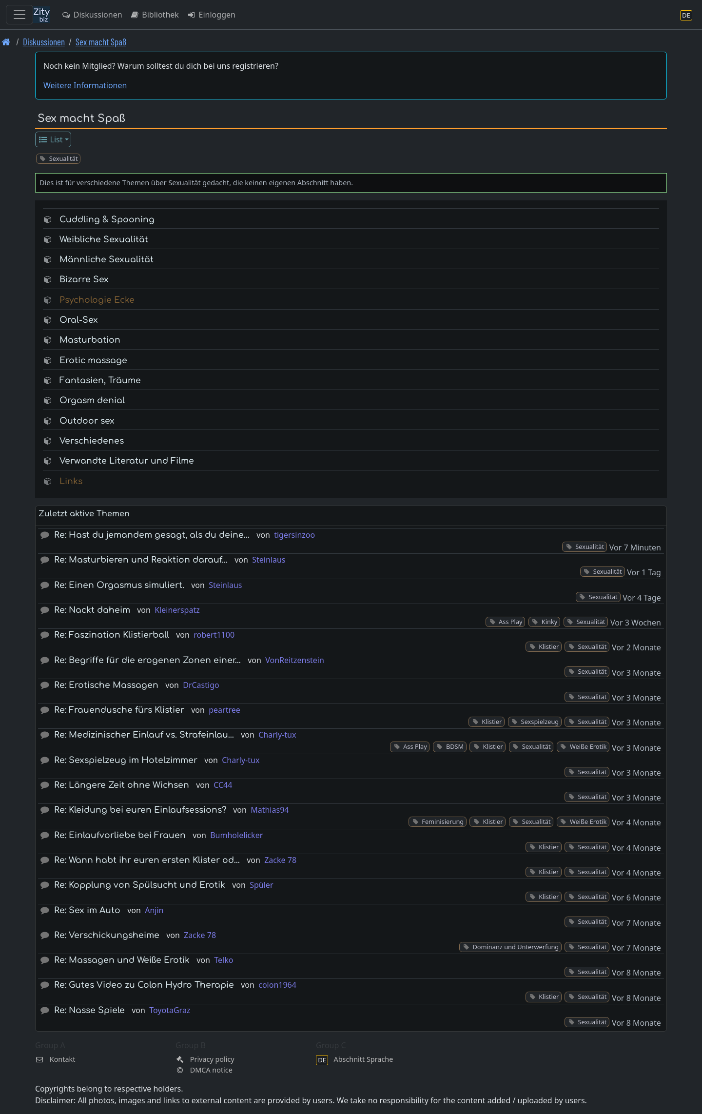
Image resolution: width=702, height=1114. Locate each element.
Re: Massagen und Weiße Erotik (122, 960)
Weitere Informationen (85, 85)
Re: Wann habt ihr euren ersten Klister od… (147, 860)
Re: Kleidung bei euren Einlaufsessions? (140, 810)
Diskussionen (91, 14)
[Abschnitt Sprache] (686, 15)
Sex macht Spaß (101, 41)
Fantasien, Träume (100, 380)
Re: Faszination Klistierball (111, 635)
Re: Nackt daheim (92, 610)
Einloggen (211, 14)
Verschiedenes (91, 441)
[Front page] (6, 41)
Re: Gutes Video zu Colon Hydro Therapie (144, 985)
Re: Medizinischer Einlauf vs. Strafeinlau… (144, 735)
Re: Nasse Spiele (89, 1010)
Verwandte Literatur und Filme (126, 461)
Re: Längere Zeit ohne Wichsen (121, 785)
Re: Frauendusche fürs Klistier (119, 710)
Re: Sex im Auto (87, 910)
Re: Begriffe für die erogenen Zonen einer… (147, 660)
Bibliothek (154, 14)
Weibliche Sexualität (103, 239)
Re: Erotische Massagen (106, 685)
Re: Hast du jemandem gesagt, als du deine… (152, 535)
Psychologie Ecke (97, 300)
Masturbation (89, 340)
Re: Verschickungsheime (106, 935)
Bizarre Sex (84, 279)
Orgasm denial (92, 400)
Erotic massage (93, 360)
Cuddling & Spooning (107, 219)
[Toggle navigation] (19, 14)
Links (70, 481)
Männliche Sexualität (106, 259)
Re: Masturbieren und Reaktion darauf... (141, 560)
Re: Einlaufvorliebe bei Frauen (120, 835)
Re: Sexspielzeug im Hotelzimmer (125, 760)
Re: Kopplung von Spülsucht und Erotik (139, 885)
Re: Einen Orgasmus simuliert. (119, 585)
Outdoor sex (87, 421)
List (50, 139)
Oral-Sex (78, 320)
